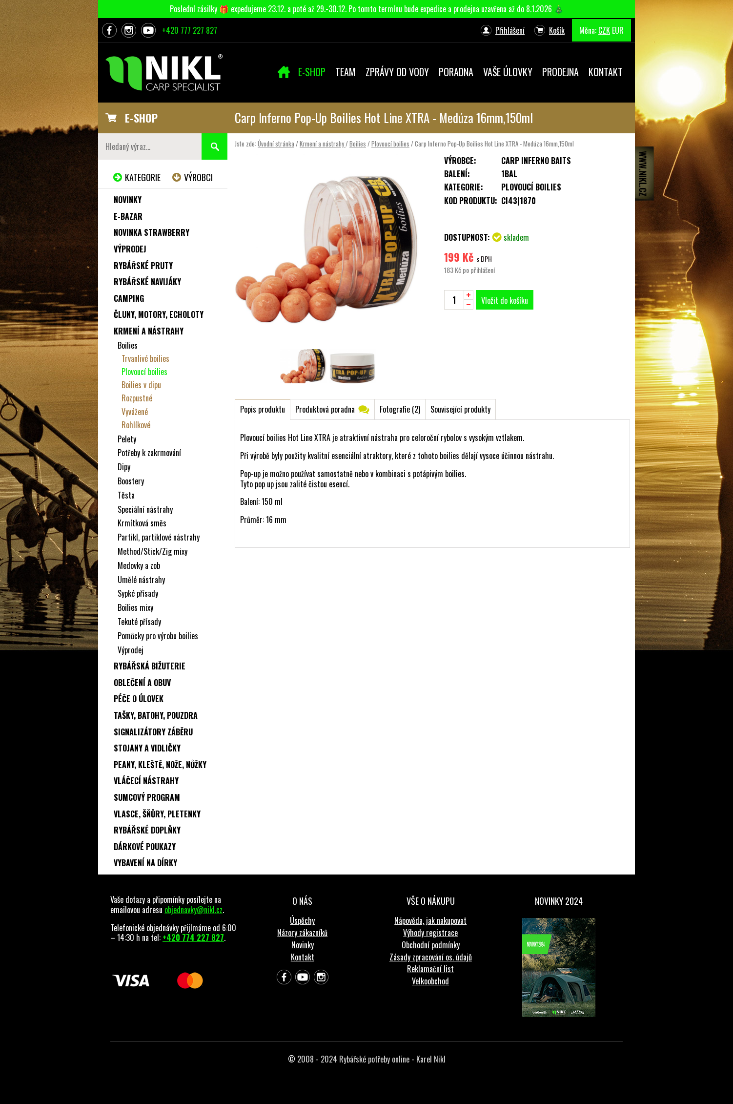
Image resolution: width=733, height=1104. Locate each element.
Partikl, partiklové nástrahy (159, 537)
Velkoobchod (430, 981)
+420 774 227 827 (193, 937)
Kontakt (302, 957)
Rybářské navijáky (147, 282)
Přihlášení (510, 30)
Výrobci (198, 177)
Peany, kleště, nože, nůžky (160, 765)
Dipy (124, 467)
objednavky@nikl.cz (193, 910)
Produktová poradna (325, 409)
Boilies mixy (135, 607)
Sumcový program (147, 797)
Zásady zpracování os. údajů (430, 957)
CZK (604, 30)
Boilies (357, 143)
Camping (129, 298)
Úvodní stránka (276, 143)
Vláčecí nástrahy (146, 781)
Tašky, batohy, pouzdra (156, 715)
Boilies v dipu (141, 385)
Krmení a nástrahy (323, 143)
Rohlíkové (136, 425)
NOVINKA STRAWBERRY (151, 232)
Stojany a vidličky (147, 748)
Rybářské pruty (143, 265)
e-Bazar (128, 216)
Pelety (127, 439)
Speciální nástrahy (145, 509)
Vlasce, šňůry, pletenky (157, 814)
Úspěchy (302, 920)
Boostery (131, 481)
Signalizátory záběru (153, 732)
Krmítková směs (142, 523)
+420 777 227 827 (189, 30)
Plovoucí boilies (390, 143)
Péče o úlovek (138, 699)
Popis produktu (262, 409)
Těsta (126, 495)
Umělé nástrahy (141, 579)
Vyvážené (135, 411)
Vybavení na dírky (145, 863)
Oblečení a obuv (142, 682)
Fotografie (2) (400, 409)
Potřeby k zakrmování (149, 452)
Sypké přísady (138, 593)
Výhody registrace (430, 932)
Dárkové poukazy (145, 847)
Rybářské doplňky (147, 830)
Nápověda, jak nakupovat (430, 920)
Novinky (128, 200)
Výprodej (130, 249)
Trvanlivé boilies (145, 358)
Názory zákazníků (302, 932)
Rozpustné (137, 398)
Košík (557, 30)
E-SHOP (141, 117)
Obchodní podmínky (431, 945)
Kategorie (143, 177)
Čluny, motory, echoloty (159, 314)
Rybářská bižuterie (149, 666)
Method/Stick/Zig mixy (152, 551)
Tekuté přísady (139, 621)
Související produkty (460, 409)
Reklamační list (430, 969)
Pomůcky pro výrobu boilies (158, 636)
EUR (618, 30)
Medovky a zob (139, 565)
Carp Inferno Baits (536, 161)
